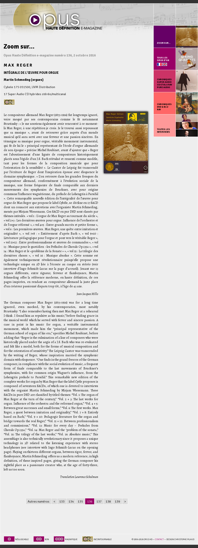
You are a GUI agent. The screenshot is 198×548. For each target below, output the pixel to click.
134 (71, 501)
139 (117, 501)
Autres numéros (38, 501)
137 (99, 501)
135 (80, 501)
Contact (159, 539)
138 (108, 501)
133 (62, 501)
